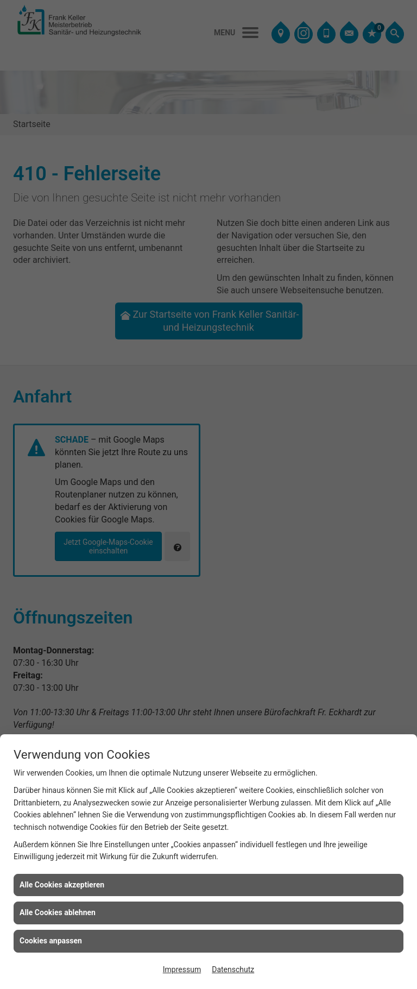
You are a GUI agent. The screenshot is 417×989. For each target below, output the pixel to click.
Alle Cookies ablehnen (58, 912)
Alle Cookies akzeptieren (62, 884)
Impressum (182, 969)
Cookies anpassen (51, 940)
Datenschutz (233, 969)
